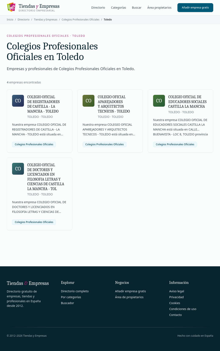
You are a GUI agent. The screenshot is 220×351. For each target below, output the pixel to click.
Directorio (98, 7)
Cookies (174, 303)
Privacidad (176, 297)
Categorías (118, 7)
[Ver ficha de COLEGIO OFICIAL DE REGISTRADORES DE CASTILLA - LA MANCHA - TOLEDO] (39, 121)
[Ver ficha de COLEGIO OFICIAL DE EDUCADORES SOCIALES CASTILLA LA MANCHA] (180, 121)
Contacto (175, 315)
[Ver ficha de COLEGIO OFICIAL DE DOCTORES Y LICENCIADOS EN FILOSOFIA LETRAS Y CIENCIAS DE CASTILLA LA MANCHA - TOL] (39, 194)
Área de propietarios (129, 297)
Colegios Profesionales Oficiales (80, 19)
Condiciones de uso (182, 309)
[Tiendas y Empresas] (33, 8)
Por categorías (71, 297)
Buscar (136, 7)
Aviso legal (176, 291)
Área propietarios (159, 7)
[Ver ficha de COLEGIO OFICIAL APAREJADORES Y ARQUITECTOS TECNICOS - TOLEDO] (110, 121)
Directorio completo (75, 291)
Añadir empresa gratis (195, 7)
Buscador (67, 303)
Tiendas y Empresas (45, 19)
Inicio (10, 19)
